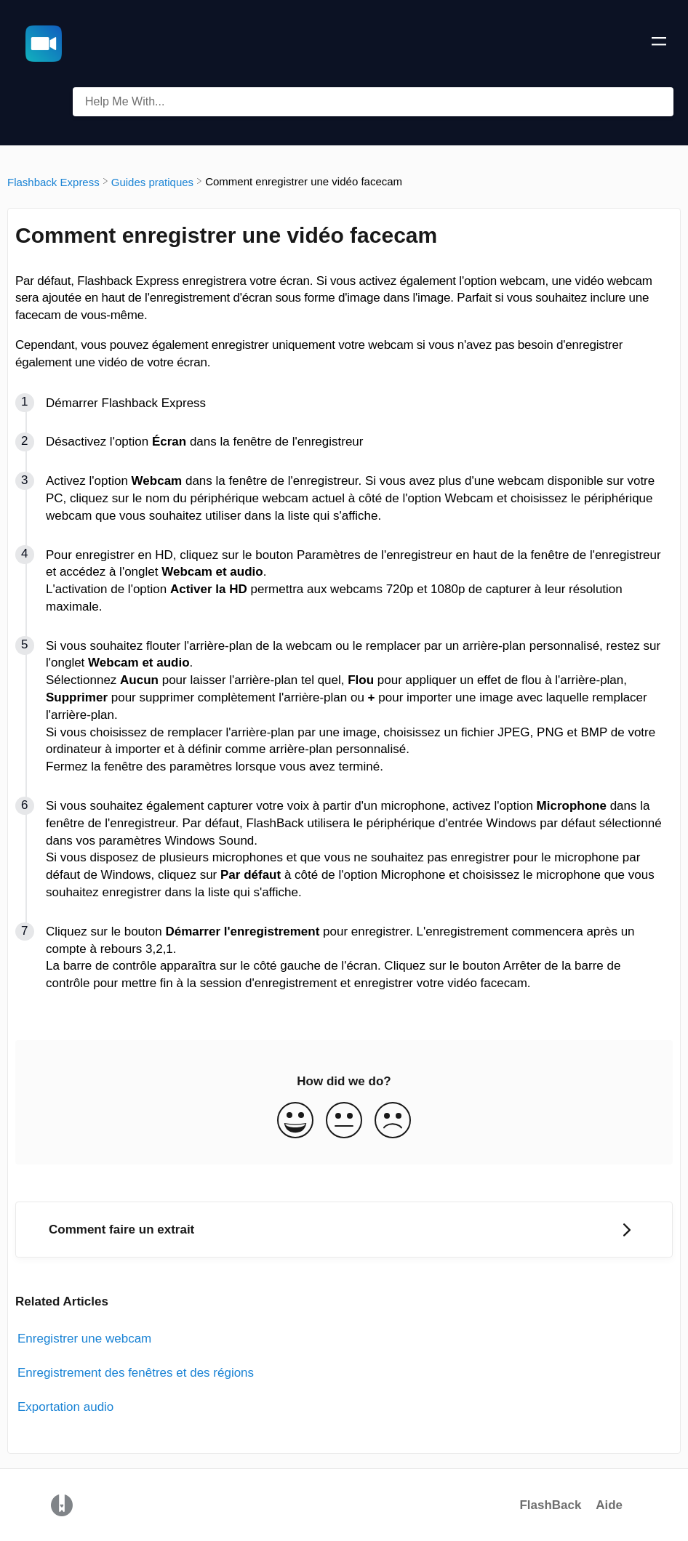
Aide (609, 1505)
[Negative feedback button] (392, 1122)
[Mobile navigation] (659, 43)
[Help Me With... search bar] (373, 101)
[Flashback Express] (53, 181)
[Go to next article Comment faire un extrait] (344, 1230)
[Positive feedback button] (295, 1122)
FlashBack (550, 1505)
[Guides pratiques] (152, 181)
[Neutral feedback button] (344, 1122)
